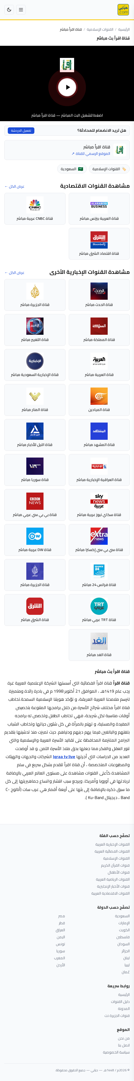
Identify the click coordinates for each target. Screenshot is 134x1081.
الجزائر (126, 950)
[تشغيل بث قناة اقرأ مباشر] (67, 83)
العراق (60, 929)
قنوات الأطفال (119, 872)
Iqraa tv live (64, 756)
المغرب (59, 957)
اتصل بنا (124, 1045)
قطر (62, 922)
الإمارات (124, 922)
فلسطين (123, 936)
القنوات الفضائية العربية (112, 851)
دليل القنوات (120, 1001)
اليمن (61, 936)
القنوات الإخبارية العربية (112, 844)
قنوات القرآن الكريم (115, 865)
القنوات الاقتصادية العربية (110, 893)
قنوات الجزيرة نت (117, 1015)
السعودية (122, 915)
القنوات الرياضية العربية (113, 879)
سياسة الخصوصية (116, 1052)
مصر (61, 915)
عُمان (126, 971)
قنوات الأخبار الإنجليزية (113, 886)
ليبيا (127, 964)
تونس (60, 943)
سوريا (60, 950)
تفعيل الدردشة (21, 130)
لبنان (126, 957)
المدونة (124, 1008)
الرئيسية (124, 29)
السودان (123, 943)
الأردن (60, 964)
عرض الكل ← (14, 186)
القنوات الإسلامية (100, 29)
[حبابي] (123, 9)
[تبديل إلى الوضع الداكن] (9, 10)
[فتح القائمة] (21, 10)
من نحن (124, 1038)
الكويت (124, 929)
